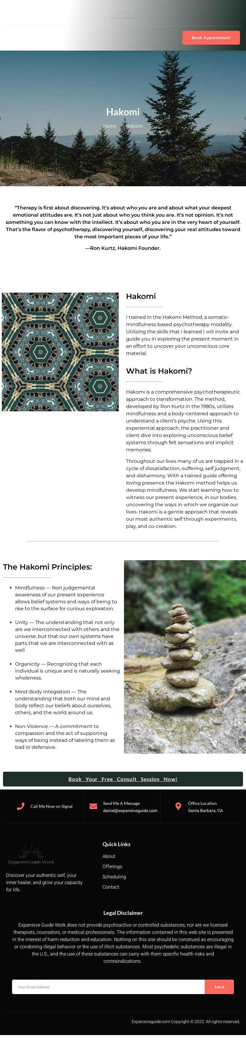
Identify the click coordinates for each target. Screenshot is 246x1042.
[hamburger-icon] (13, 37)
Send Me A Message (121, 803)
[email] (108, 987)
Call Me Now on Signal (51, 806)
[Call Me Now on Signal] (20, 806)
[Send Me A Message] (93, 806)
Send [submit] (219, 986)
